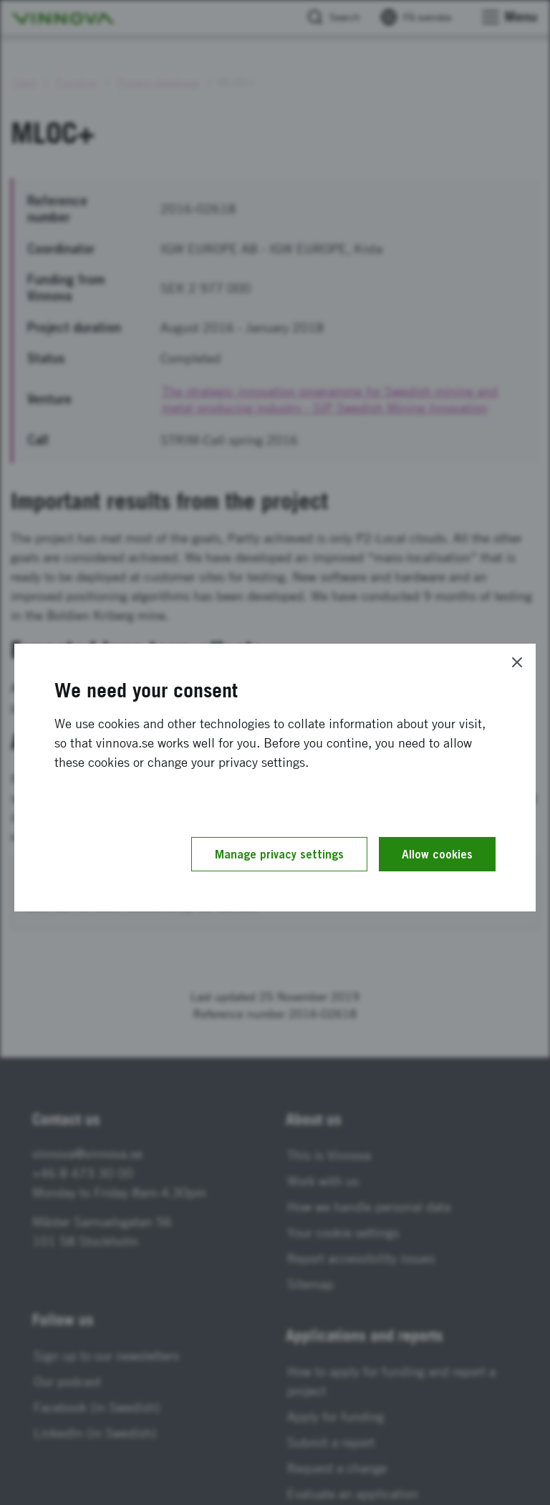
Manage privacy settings (279, 854)
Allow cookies (437, 854)
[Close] (517, 662)
